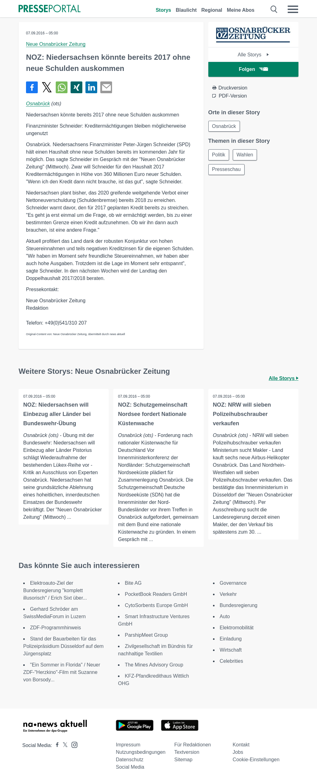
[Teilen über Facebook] (32, 87)
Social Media (130, 767)
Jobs (238, 752)
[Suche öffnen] (274, 9)
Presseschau (226, 170)
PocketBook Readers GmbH (156, 594)
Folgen (253, 69)
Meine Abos (240, 10)
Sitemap (183, 759)
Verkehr (228, 594)
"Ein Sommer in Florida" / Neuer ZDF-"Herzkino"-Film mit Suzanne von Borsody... (61, 672)
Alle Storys (253, 54)
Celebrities (231, 661)
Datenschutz (129, 759)
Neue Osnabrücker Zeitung (55, 44)
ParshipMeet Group (146, 635)
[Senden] (106, 87)
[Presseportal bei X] (63, 745)
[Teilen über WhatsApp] (61, 87)
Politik (219, 155)
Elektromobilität (237, 627)
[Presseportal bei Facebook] (55, 745)
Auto (225, 616)
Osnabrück (38, 103)
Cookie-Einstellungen (256, 759)
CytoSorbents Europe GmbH (156, 605)
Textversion (186, 752)
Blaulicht (186, 10)
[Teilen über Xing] (76, 87)
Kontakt (241, 744)
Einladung (231, 638)
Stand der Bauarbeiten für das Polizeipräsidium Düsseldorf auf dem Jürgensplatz (63, 646)
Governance (233, 583)
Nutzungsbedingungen (140, 752)
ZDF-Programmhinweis (55, 627)
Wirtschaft (231, 650)
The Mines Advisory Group (154, 664)
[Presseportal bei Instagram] (72, 744)
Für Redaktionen (192, 744)
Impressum (128, 744)
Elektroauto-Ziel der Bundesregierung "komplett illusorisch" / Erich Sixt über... (55, 590)
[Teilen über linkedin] (91, 87)
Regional (211, 10)
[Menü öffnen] (292, 9)
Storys (163, 10)
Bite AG (133, 583)
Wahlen (245, 155)
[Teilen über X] (47, 87)
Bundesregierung (239, 605)
